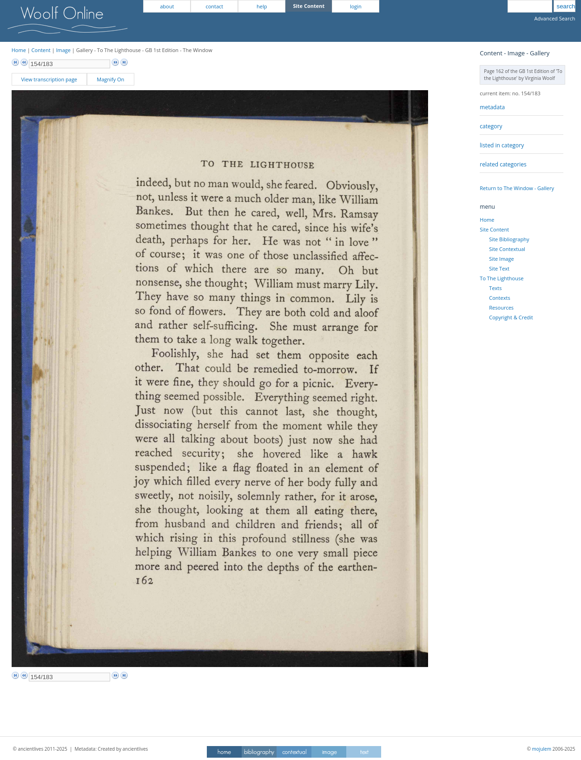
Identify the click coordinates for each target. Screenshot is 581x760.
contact (214, 6)
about (167, 6)
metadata (492, 107)
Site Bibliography (509, 239)
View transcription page (49, 79)
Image (63, 49)
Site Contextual (507, 248)
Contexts (499, 297)
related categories (503, 164)
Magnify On (110, 79)
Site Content (494, 229)
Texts (495, 287)
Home (19, 49)
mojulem (541, 749)
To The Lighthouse (501, 278)
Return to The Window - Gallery (517, 188)
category (491, 126)
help (262, 6)
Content (41, 49)
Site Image (501, 258)
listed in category (502, 145)
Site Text (499, 268)
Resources (501, 307)
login (356, 6)
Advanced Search (555, 18)
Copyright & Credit (511, 317)
